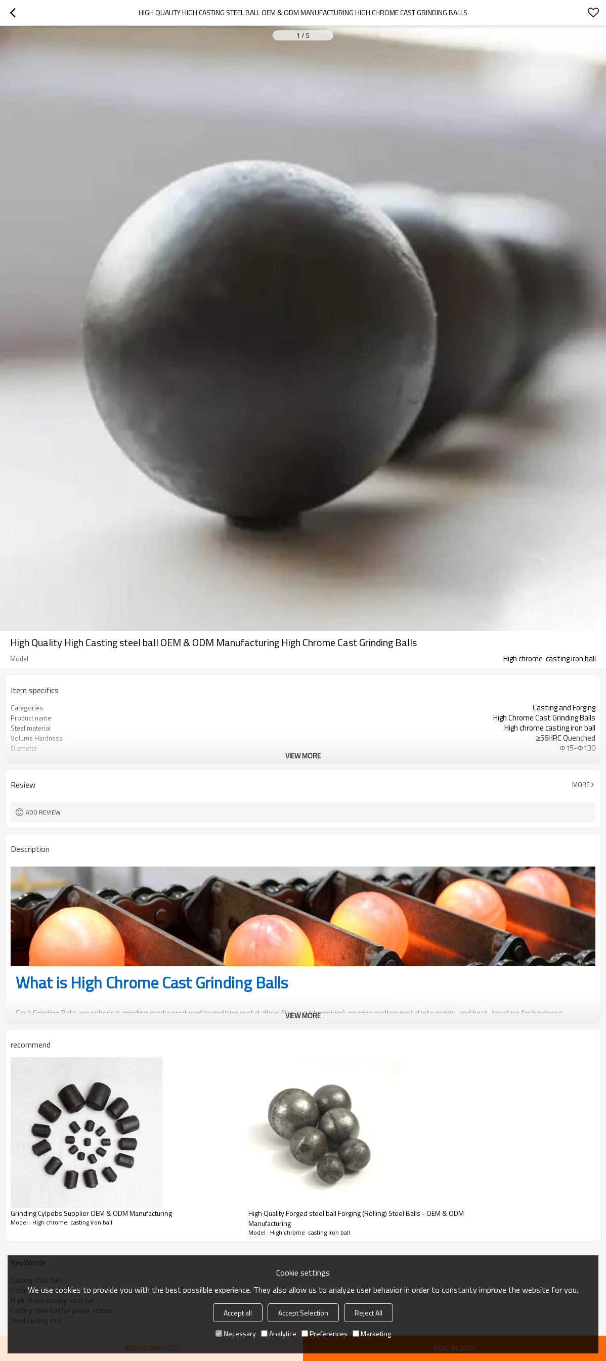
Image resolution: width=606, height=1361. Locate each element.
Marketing (372, 1333)
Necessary (235, 1333)
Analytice (278, 1333)
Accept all (238, 1312)
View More (303, 755)
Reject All (368, 1312)
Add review (43, 812)
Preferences (324, 1333)
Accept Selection (303, 1312)
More (581, 785)
